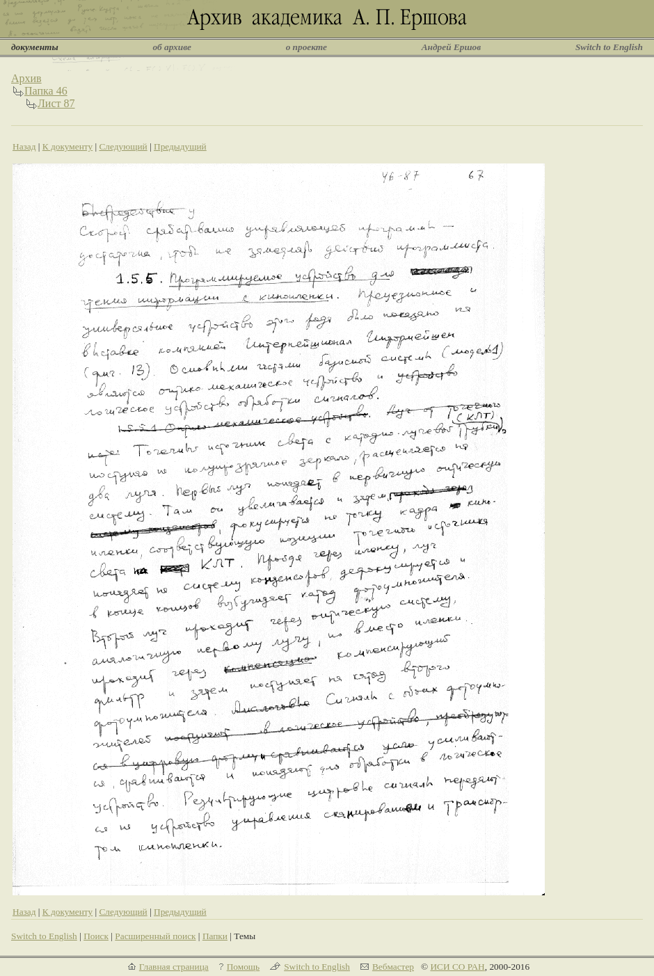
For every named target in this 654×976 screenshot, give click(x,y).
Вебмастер (393, 966)
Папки (215, 936)
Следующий (123, 146)
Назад (24, 146)
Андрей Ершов (451, 47)
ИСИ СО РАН (457, 966)
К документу (67, 146)
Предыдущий (180, 146)
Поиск (96, 936)
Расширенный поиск (155, 936)
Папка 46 (45, 91)
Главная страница (174, 966)
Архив (26, 78)
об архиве (171, 47)
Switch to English (609, 47)
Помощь (243, 966)
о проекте (306, 47)
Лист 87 (56, 103)
